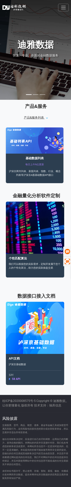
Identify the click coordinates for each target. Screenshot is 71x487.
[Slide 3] (42, 94)
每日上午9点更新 (34, 164)
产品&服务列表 (36, 117)
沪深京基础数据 (17, 364)
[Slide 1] (29, 94)
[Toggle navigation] (63, 7)
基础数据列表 (35, 158)
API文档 (14, 358)
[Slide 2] (35, 94)
